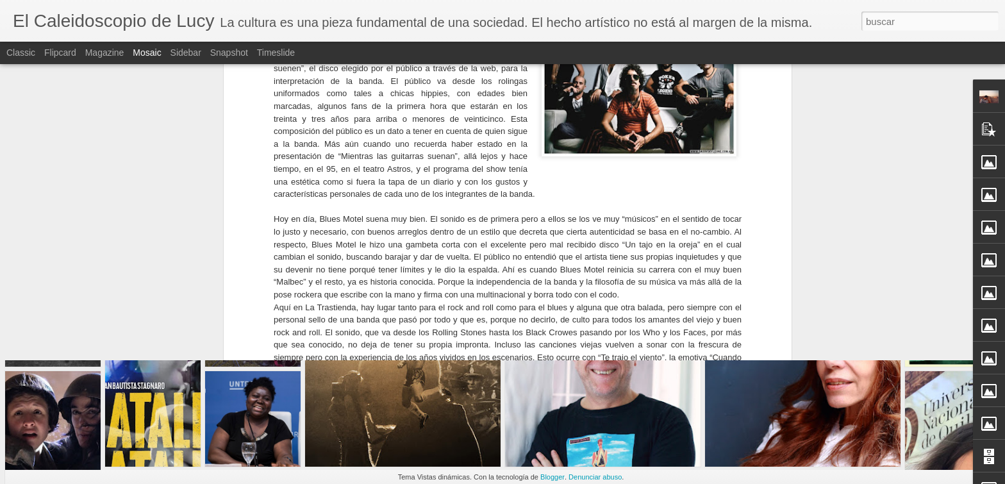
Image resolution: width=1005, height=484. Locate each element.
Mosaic (147, 52)
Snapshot (229, 52)
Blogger (552, 477)
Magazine (104, 52)
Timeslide (276, 52)
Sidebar (185, 52)
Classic (20, 52)
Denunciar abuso (595, 477)
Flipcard (60, 52)
